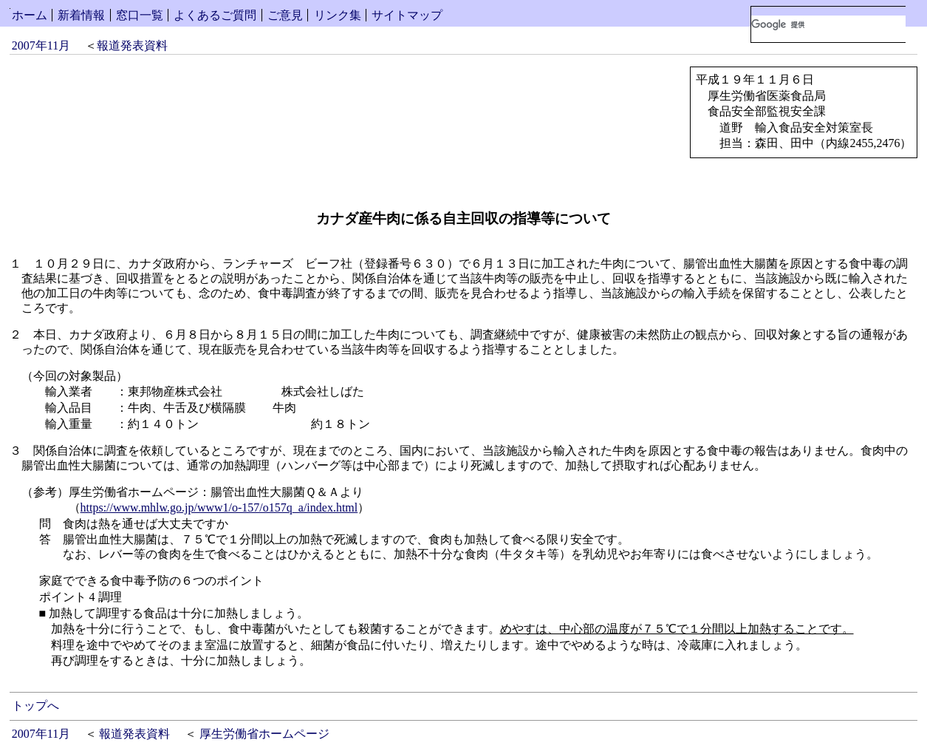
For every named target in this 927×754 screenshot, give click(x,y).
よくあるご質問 (215, 15)
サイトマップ (407, 15)
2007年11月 (41, 45)
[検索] (828, 24)
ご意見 (285, 15)
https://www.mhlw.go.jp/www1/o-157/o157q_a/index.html (219, 507)
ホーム (29, 15)
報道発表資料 (132, 45)
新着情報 (81, 15)
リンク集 (337, 15)
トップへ (35, 705)
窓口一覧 (139, 15)
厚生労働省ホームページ (264, 733)
